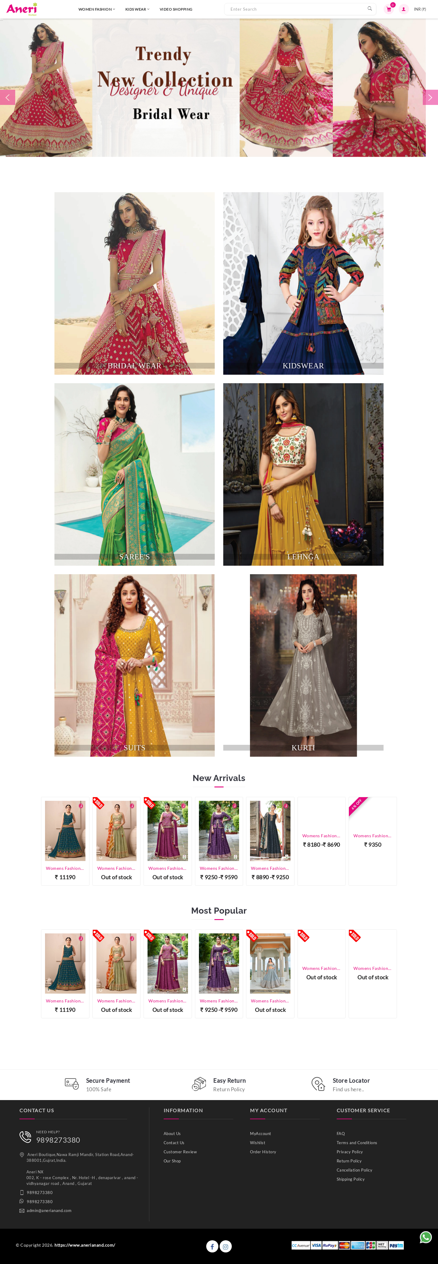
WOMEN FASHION (70, 9)
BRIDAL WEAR (135, 366)
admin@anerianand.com (49, 1210)
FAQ (341, 1133)
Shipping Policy (351, 1179)
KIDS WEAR (111, 9)
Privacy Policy (350, 1151)
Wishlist (257, 1142)
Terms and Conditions (357, 1142)
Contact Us (174, 1142)
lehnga (303, 557)
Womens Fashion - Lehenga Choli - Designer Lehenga (65, 868)
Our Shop (172, 1160)
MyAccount (260, 1133)
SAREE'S (134, 557)
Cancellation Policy (355, 1170)
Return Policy (349, 1160)
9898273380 (58, 1139)
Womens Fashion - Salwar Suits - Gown (270, 868)
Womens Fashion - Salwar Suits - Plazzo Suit (372, 835)
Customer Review (180, 1151)
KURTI (303, 748)
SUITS (135, 748)
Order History (263, 1151)
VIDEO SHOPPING (149, 9)
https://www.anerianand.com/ (84, 1245)
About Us (172, 1133)
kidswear (303, 366)
